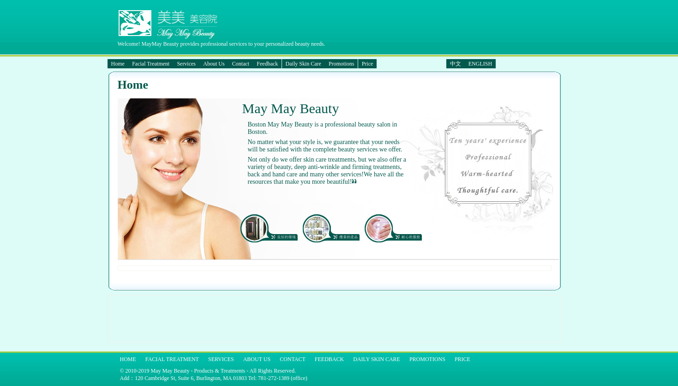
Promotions (341, 63)
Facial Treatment (150, 63)
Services (186, 63)
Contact (240, 63)
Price (367, 63)
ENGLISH (480, 63)
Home (118, 63)
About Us (213, 63)
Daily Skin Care (303, 63)
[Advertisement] (279, 318)
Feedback (267, 63)
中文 (455, 63)
